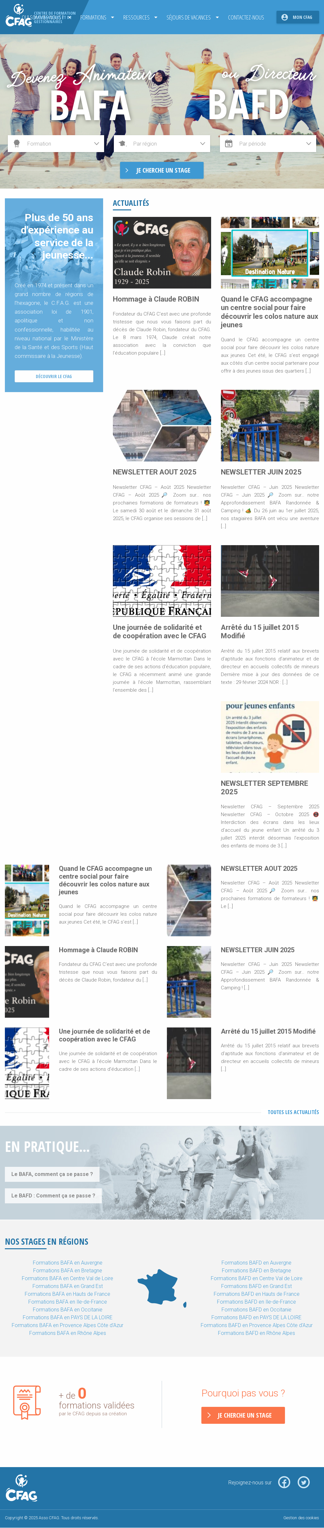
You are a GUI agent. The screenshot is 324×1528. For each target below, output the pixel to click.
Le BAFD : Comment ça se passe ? (53, 1196)
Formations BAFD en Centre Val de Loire (257, 1278)
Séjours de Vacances (187, 17)
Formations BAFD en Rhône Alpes (256, 1333)
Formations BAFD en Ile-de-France (256, 1302)
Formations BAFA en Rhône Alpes (67, 1333)
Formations (91, 17)
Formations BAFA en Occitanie (67, 1310)
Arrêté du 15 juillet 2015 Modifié (268, 1031)
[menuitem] (93, 17)
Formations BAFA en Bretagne (67, 1270)
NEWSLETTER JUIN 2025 (261, 472)
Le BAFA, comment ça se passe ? (52, 1174)
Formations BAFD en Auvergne (256, 1263)
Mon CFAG (302, 17)
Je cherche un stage (245, 1415)
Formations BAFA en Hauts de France (67, 1294)
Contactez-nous (244, 17)
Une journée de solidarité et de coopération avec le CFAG (159, 631)
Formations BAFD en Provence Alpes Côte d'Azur (257, 1325)
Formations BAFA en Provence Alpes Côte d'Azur (67, 1325)
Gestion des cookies (301, 1517)
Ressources (134, 17)
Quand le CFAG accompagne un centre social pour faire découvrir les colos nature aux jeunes (269, 312)
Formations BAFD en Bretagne (256, 1270)
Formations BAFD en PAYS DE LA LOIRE (256, 1317)
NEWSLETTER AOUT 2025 (154, 472)
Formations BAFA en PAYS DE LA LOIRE (68, 1317)
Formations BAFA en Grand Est (68, 1286)
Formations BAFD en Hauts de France (257, 1294)
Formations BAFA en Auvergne (67, 1263)
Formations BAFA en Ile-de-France (67, 1302)
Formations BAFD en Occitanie (256, 1310)
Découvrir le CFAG (54, 376)
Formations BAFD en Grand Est (256, 1286)
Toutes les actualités (293, 1112)
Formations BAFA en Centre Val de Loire (67, 1278)
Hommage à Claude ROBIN (156, 299)
